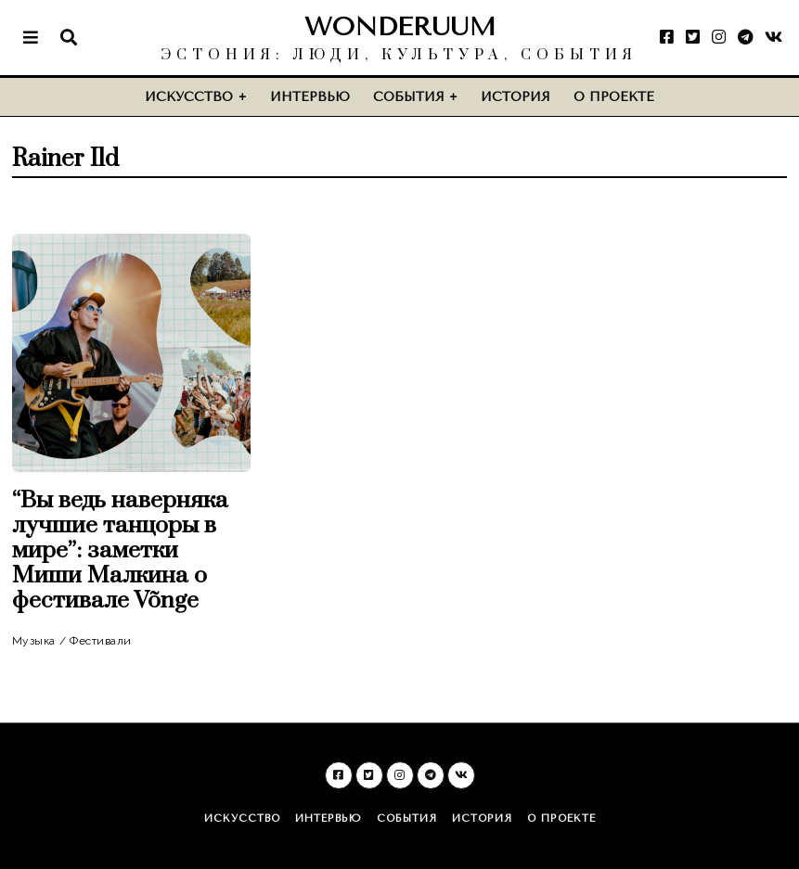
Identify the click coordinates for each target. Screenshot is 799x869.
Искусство (189, 97)
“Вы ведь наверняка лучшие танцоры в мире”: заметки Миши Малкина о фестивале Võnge (120, 550)
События (409, 97)
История (515, 97)
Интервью (310, 97)
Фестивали (101, 640)
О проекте (613, 97)
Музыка (34, 640)
